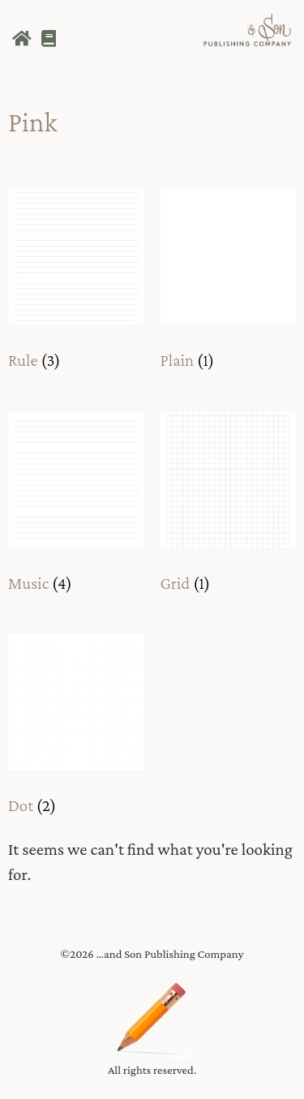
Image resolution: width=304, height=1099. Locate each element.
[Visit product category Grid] (229, 507)
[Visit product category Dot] (76, 729)
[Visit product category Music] (76, 507)
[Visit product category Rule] (76, 284)
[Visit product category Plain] (229, 284)
